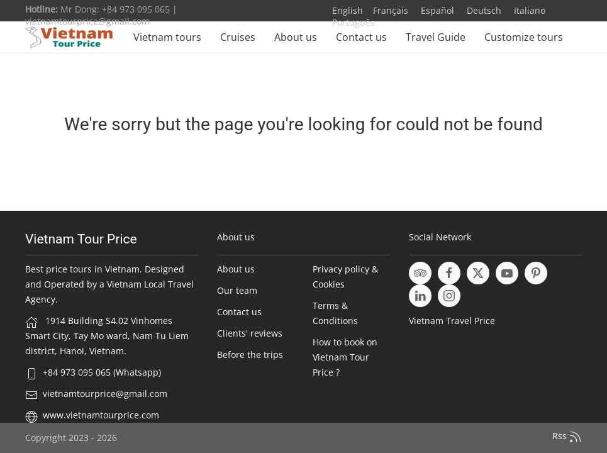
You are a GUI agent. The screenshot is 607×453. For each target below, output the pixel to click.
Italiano (528, 10)
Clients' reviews (249, 333)
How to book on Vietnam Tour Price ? (345, 357)
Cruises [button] (237, 37)
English (347, 10)
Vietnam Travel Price (452, 321)
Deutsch (482, 10)
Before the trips (250, 355)
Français (390, 10)
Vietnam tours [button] (167, 37)
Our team (237, 290)
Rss (567, 436)
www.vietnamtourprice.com (101, 415)
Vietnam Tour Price (81, 239)
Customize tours (523, 37)
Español (436, 10)
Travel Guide (435, 37)
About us (295, 37)
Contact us (361, 37)
